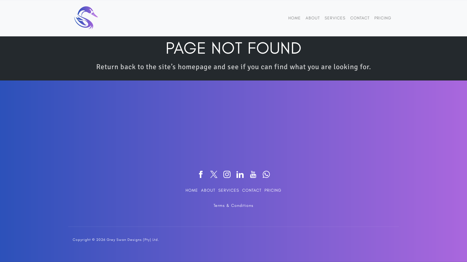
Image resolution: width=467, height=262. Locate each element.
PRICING (272, 190)
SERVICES (228, 190)
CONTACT (251, 190)
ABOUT (208, 190)
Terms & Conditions (233, 205)
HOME (192, 190)
